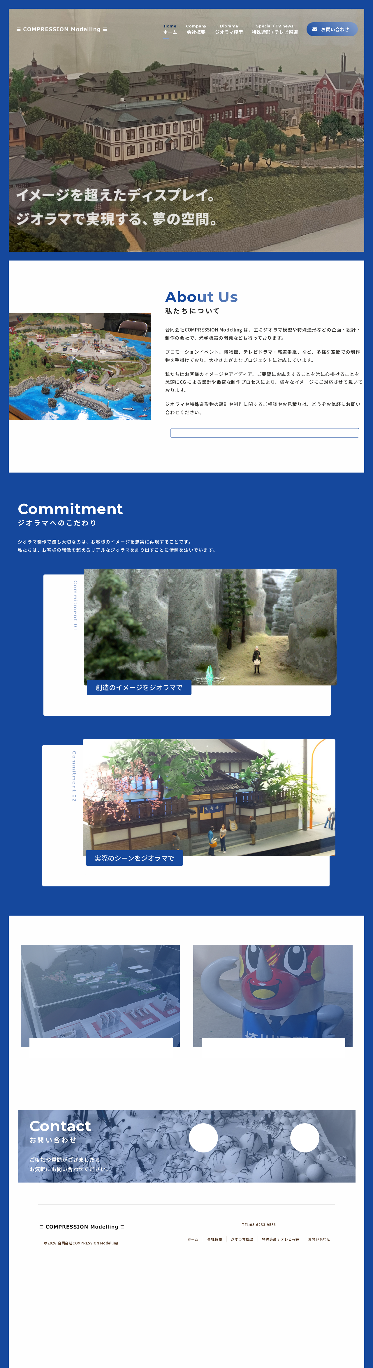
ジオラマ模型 (224, 23)
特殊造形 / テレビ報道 (272, 23)
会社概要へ (246, 438)
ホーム (162, 23)
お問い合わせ (334, 23)
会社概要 (190, 23)
